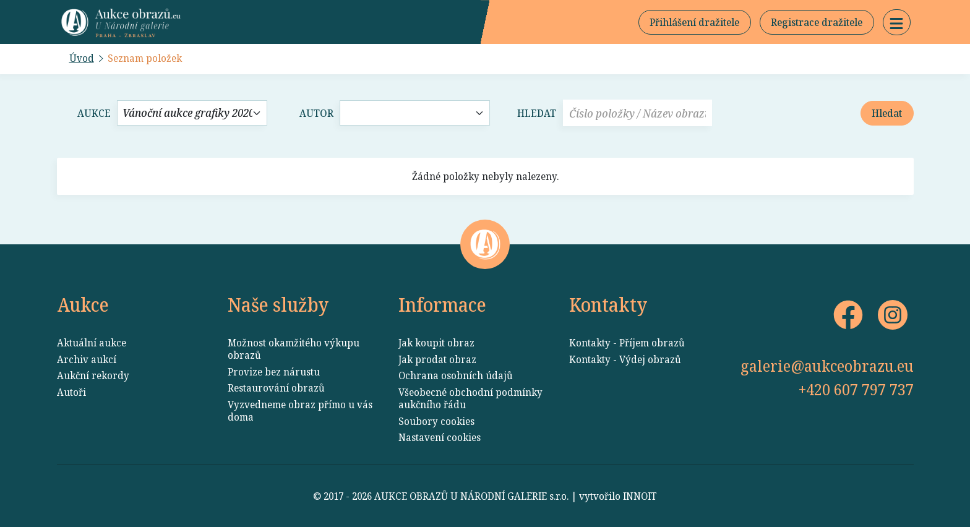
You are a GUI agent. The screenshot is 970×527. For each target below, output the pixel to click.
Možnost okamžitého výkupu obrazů (293, 349)
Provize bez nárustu (274, 372)
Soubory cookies (436, 421)
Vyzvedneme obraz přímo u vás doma (300, 411)
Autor (316, 113)
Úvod (81, 58)
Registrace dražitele (816, 22)
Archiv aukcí (86, 359)
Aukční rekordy (93, 375)
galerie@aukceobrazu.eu (827, 365)
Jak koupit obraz (436, 342)
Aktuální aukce (91, 342)
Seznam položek (145, 58)
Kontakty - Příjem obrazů (627, 342)
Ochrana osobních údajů (455, 375)
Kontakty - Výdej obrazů (625, 359)
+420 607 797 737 (856, 389)
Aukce (94, 113)
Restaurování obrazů (276, 388)
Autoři (71, 392)
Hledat (536, 113)
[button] (897, 22)
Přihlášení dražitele (694, 22)
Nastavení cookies (439, 437)
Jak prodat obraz (437, 359)
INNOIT (640, 496)
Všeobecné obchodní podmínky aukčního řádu (470, 398)
